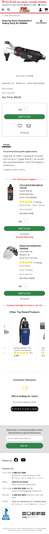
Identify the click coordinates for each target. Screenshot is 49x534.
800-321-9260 (30, 5)
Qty (20, 109)
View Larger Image (24, 76)
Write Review (7, 88)
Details (6, 144)
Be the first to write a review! (24, 409)
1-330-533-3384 (19, 488)
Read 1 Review (38, 205)
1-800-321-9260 (19, 472)
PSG (30, 517)
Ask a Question (8, 93)
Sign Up (24, 445)
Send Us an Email (20, 482)
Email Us (42, 5)
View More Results (12, 15)
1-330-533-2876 (19, 495)
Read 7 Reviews (26, 270)
